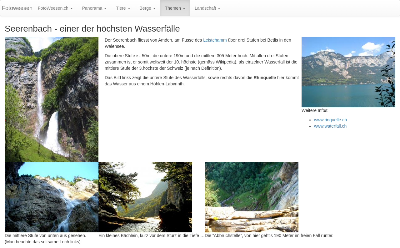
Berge (148, 8)
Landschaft (207, 8)
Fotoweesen (17, 8)
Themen (175, 8)
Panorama (94, 8)
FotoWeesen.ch (55, 8)
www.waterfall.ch (330, 126)
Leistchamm (215, 40)
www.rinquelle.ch (330, 119)
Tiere (123, 8)
